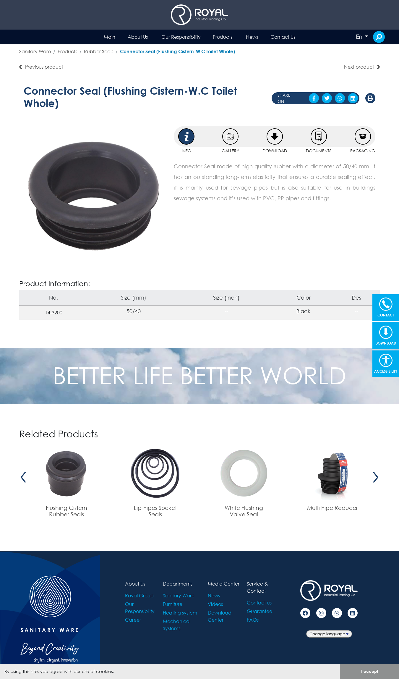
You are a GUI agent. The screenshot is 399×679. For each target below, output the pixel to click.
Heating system (180, 613)
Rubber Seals (98, 51)
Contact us (259, 602)
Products (222, 37)
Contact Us (282, 37)
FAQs (253, 620)
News (252, 37)
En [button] (359, 36)
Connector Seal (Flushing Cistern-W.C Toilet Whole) (177, 51)
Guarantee (259, 611)
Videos (215, 604)
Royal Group (139, 595)
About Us (138, 37)
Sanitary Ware (35, 51)
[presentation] (23, 477)
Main (109, 37)
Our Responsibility (181, 37)
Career (133, 620)
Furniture (172, 604)
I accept (369, 671)
